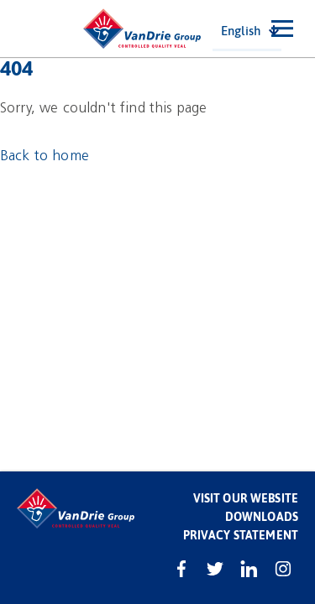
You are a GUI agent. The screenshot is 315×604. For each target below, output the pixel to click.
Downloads (261, 516)
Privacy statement (240, 535)
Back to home (44, 156)
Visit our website (245, 498)
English (240, 30)
